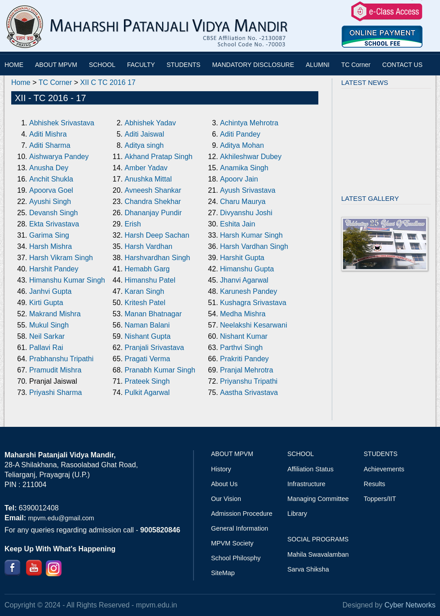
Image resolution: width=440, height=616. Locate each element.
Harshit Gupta (242, 257)
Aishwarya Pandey (59, 156)
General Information (239, 528)
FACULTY (141, 64)
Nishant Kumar (244, 336)
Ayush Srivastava (247, 190)
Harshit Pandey (53, 269)
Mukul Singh (49, 325)
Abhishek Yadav (150, 123)
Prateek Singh (147, 381)
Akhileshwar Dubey (251, 156)
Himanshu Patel (150, 280)
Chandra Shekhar (153, 201)
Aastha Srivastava (249, 392)
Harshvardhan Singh (157, 257)
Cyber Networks (410, 605)
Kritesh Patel (145, 302)
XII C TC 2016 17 (108, 82)
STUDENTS (183, 64)
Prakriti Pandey (244, 359)
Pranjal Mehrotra (246, 370)
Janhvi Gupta (50, 291)
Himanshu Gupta (247, 269)
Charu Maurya (242, 201)
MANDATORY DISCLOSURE (253, 64)
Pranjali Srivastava (155, 347)
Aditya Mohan (242, 145)
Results (374, 483)
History (221, 469)
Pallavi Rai (46, 347)
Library (297, 513)
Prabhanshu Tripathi (61, 359)
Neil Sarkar (47, 336)
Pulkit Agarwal (147, 392)
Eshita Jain (237, 224)
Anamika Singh (244, 168)
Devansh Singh (53, 213)
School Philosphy (235, 558)
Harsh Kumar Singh (251, 235)
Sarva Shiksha (308, 569)
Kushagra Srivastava (253, 302)
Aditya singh (144, 145)
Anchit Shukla (51, 179)
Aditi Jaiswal (144, 134)
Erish (133, 224)
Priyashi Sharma (55, 392)
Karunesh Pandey (248, 291)
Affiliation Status (310, 469)
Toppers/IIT (380, 498)
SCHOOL (102, 64)
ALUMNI (318, 64)
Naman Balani (147, 325)
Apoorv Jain (239, 179)
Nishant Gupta (148, 336)
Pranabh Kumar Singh (160, 370)
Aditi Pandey (240, 134)
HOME (13, 64)
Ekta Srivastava (54, 224)
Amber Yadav (146, 168)
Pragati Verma (147, 359)
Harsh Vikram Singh (61, 257)
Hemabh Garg (147, 269)
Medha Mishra (242, 314)
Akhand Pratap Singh (159, 156)
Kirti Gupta (46, 302)
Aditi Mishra (48, 134)
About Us (224, 483)
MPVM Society (232, 543)
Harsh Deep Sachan (157, 235)
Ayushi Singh (50, 201)
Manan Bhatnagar (153, 314)
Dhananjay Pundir (153, 213)
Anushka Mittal (148, 179)
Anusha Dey (48, 168)
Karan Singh (144, 291)
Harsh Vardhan (148, 246)
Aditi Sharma (49, 145)
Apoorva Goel (51, 190)
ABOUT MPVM (56, 64)
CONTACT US (402, 64)
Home (21, 82)
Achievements (384, 469)
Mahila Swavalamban (318, 554)
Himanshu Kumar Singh (67, 280)
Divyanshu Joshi (246, 213)
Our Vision (226, 498)
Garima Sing (49, 235)
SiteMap (223, 572)
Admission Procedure (242, 513)
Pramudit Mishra (55, 370)
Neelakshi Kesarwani (253, 325)
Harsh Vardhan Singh (254, 246)
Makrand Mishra (55, 314)
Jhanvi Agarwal (244, 280)
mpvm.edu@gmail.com (61, 518)
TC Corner (355, 64)
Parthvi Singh (241, 347)
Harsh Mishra (50, 246)
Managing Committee (318, 498)
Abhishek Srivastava (61, 123)
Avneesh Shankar (153, 190)
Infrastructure (306, 483)
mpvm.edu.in (156, 605)
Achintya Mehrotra (249, 123)
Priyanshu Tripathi (248, 381)
